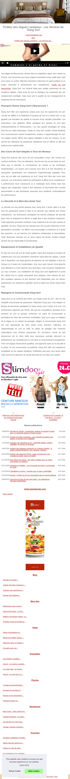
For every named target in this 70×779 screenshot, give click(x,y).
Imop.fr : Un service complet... (14, 664)
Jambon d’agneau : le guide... (14, 717)
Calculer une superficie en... (13, 590)
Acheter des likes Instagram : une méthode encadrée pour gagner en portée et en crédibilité (31, 438)
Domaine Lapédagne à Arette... (14, 738)
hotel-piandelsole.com (34, 35)
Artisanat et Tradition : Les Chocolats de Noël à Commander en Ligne (32, 466)
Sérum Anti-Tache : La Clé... (13, 611)
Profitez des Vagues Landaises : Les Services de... (33, 41)
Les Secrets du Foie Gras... (13, 722)
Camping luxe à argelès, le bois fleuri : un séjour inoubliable (53, 418)
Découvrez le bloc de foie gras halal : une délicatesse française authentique (30, 480)
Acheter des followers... (11, 595)
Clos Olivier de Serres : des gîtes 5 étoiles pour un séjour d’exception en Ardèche (31, 460)
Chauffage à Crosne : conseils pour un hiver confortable (31, 471)
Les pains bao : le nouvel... (13, 669)
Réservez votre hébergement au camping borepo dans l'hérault (13, 418)
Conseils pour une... (10, 648)
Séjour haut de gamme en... (13, 743)
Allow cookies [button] (33, 771)
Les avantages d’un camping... (14, 753)
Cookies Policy (48, 776)
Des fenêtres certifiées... (12, 659)
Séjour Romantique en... (12, 632)
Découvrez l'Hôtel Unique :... (13, 638)
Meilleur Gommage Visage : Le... (15, 617)
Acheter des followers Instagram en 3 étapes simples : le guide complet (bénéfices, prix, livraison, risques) (31, 449)
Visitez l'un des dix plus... (12, 748)
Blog (33, 38)
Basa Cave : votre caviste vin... (14, 711)
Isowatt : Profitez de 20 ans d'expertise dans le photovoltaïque (33, 475)
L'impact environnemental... (13, 685)
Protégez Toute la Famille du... (14, 622)
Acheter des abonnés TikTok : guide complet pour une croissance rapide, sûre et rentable (30, 455)
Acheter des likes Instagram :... (14, 585)
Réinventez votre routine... (13, 606)
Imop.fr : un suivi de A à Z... (13, 674)
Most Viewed (7, 494)
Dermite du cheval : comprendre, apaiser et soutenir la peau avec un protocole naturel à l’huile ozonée (32, 432)
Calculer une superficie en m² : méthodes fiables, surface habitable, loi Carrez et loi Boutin (31, 443)
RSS (56, 776)
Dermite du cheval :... (11, 580)
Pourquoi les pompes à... (12, 690)
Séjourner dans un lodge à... (13, 643)
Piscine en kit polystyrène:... (13, 696)
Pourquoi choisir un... (11, 701)
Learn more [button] (24, 765)
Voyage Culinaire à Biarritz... (13, 727)
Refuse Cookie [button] (15, 771)
